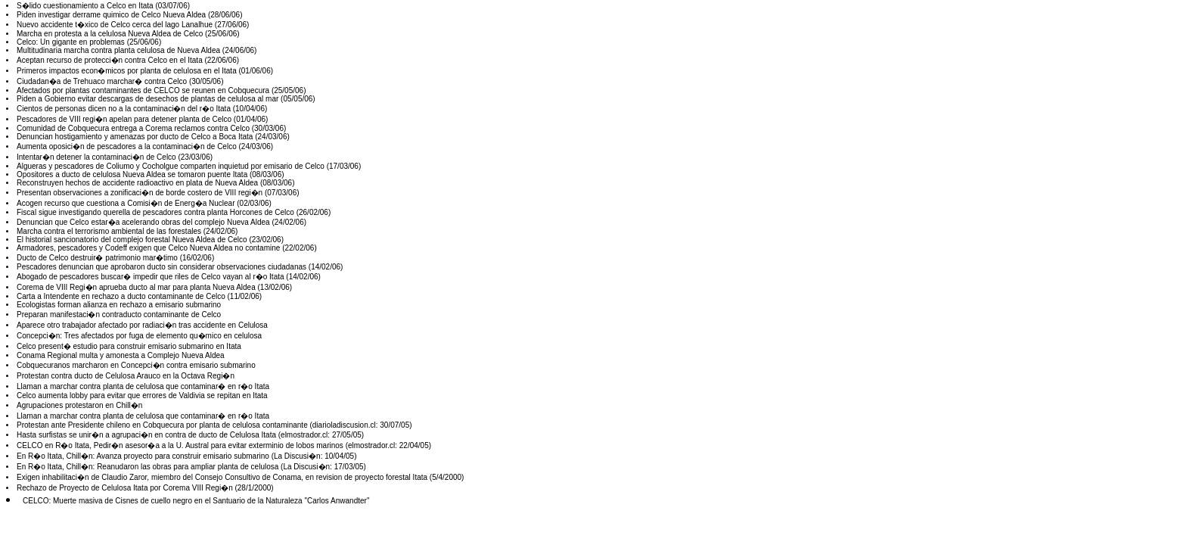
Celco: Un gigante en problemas (71, 42)
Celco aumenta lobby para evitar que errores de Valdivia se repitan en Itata (142, 395)
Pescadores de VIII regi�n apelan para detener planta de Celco (124, 119)
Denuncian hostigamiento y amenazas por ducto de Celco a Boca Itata (135, 136)
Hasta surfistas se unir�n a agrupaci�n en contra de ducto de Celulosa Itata (146, 435)
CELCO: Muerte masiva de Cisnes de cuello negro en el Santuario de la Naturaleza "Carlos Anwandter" (196, 501)
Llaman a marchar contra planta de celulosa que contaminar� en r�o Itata (143, 386)
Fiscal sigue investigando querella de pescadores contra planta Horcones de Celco (155, 212)
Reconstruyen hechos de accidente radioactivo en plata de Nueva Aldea (137, 183)
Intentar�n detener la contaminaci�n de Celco (96, 157)
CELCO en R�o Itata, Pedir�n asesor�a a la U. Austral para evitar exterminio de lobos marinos (180, 445)
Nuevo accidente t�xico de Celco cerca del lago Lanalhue (115, 24)
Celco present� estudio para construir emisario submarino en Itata (129, 346)
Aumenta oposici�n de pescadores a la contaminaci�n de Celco (127, 146)
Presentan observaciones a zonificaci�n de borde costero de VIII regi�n (139, 192)
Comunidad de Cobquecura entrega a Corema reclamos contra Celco (133, 128)
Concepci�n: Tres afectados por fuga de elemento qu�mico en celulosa (139, 336)
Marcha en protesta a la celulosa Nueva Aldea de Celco (110, 34)
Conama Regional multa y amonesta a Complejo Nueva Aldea (121, 355)
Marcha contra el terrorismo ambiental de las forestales (109, 231)
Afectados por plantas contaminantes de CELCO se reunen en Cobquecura (143, 90)
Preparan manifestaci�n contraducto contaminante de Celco (119, 314)
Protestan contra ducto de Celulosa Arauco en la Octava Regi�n (125, 376)
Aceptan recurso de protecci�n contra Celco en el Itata (110, 60)
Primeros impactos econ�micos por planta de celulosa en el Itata (127, 71)
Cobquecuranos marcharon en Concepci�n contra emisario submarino (136, 365)
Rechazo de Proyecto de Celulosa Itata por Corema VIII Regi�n (125, 488)
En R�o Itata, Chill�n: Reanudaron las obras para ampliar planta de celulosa (147, 466)
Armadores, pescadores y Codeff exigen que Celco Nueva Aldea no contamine (148, 248)
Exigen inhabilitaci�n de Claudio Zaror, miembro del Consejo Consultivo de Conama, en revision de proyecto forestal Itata (222, 477)
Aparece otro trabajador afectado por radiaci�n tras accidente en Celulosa (142, 325)
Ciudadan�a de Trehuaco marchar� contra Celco (102, 81)
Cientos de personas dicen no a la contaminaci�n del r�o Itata (124, 108)
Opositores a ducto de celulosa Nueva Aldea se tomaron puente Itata (132, 174)
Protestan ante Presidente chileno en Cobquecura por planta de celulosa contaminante (162, 425)
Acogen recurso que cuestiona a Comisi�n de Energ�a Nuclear (126, 203)
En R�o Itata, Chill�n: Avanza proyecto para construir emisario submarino (143, 456)
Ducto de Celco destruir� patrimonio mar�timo (97, 258)
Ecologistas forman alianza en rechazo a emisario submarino (119, 305)
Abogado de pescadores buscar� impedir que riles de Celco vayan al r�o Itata (150, 276)
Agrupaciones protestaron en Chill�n (79, 405)
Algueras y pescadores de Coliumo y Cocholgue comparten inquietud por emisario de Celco (170, 166)
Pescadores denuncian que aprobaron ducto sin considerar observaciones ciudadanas (161, 267)
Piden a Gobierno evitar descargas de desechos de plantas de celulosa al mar (147, 99)
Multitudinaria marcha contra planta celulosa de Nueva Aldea (118, 50)
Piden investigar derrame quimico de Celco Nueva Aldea (111, 15)
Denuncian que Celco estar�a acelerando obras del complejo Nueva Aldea (143, 222)
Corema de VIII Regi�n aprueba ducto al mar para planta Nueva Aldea (136, 287)
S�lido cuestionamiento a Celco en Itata (85, 6)
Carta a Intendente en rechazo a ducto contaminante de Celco (121, 296)
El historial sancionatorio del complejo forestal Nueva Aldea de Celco (132, 239)
